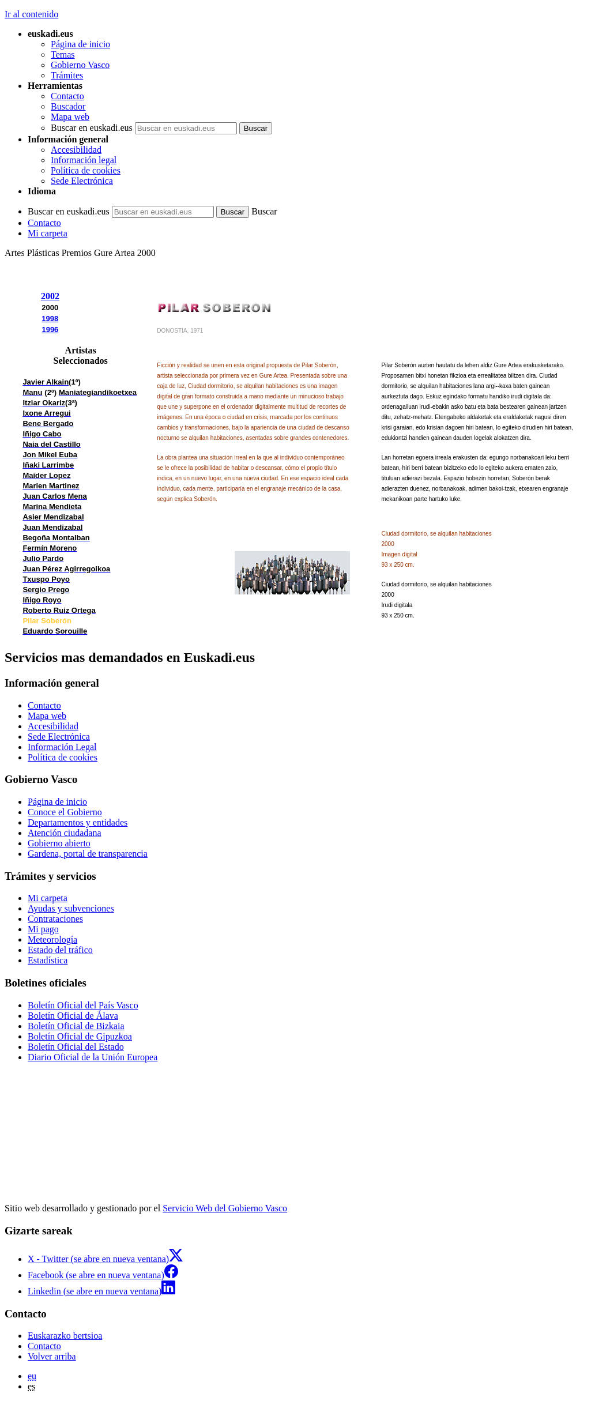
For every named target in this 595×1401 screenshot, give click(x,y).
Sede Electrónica (82, 181)
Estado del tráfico (60, 950)
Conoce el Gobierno (65, 812)
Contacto (67, 96)
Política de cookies (85, 170)
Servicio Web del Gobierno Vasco (225, 1208)
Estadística (47, 960)
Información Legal (62, 747)
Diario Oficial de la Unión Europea (92, 1057)
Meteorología (52, 939)
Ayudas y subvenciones (71, 908)
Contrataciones (55, 919)
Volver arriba (52, 1356)
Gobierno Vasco (80, 65)
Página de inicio (80, 44)
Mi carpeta (47, 233)
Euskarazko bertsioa (65, 1335)
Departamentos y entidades (77, 822)
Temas (63, 54)
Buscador (68, 106)
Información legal (83, 160)
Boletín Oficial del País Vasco (83, 1005)
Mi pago (43, 929)
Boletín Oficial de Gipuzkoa (80, 1036)
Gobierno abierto (59, 843)
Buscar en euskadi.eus (92, 128)
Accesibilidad (76, 150)
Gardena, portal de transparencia (88, 853)
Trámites (67, 75)
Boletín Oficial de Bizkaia (76, 1026)
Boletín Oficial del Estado (76, 1047)
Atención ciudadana (64, 833)
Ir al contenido (31, 14)
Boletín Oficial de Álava (73, 1015)
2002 (50, 296)
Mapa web (70, 117)
